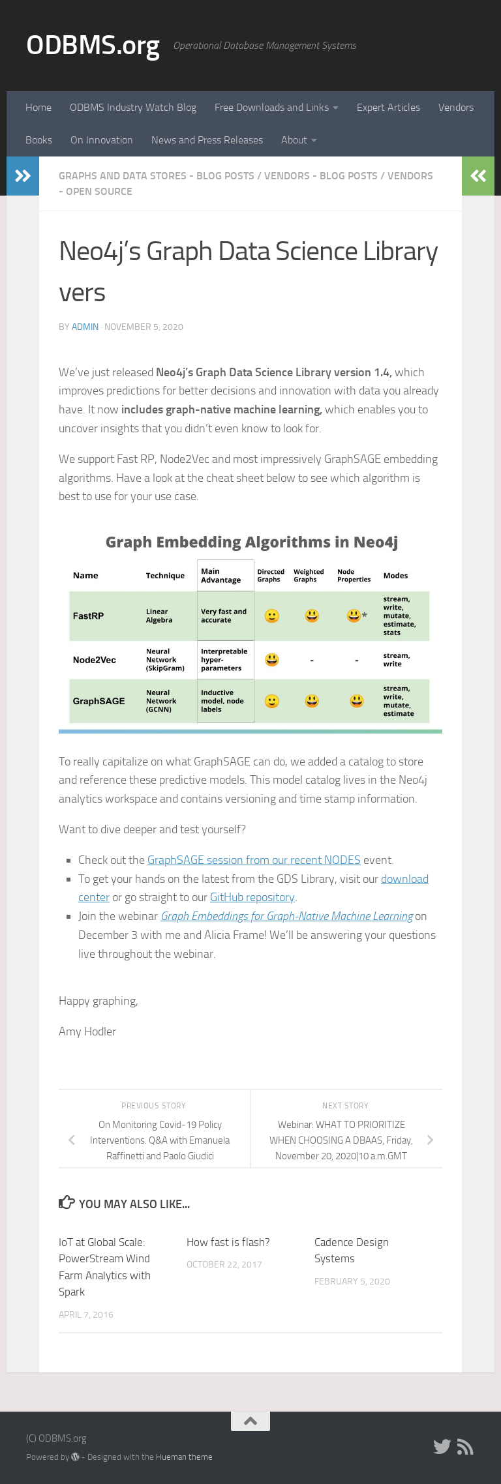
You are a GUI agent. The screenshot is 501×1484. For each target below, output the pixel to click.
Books (38, 140)
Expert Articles (388, 107)
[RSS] (466, 1447)
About (294, 140)
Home (38, 107)
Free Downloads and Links (272, 107)
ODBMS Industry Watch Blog (133, 107)
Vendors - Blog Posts (321, 176)
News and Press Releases (207, 140)
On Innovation (101, 140)
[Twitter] (442, 1447)
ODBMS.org (93, 45)
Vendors (456, 107)
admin (85, 327)
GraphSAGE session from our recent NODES (254, 860)
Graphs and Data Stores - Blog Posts (156, 176)
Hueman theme (184, 1457)
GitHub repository (252, 897)
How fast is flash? (228, 1242)
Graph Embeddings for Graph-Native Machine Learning (286, 916)
